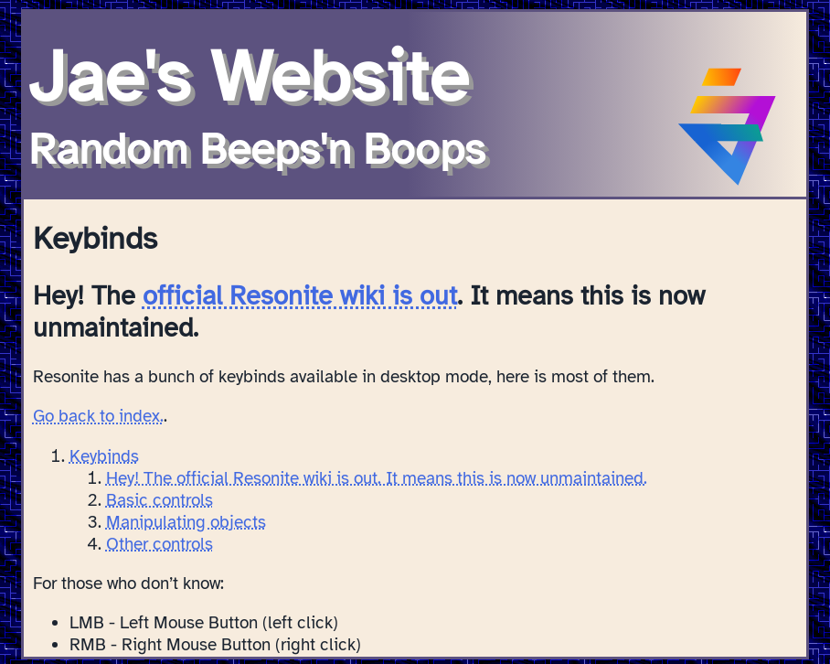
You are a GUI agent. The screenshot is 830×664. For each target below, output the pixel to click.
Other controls (159, 544)
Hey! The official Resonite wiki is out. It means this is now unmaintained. (376, 478)
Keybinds (104, 456)
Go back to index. (98, 416)
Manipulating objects (186, 522)
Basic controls (159, 500)
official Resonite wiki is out (300, 296)
